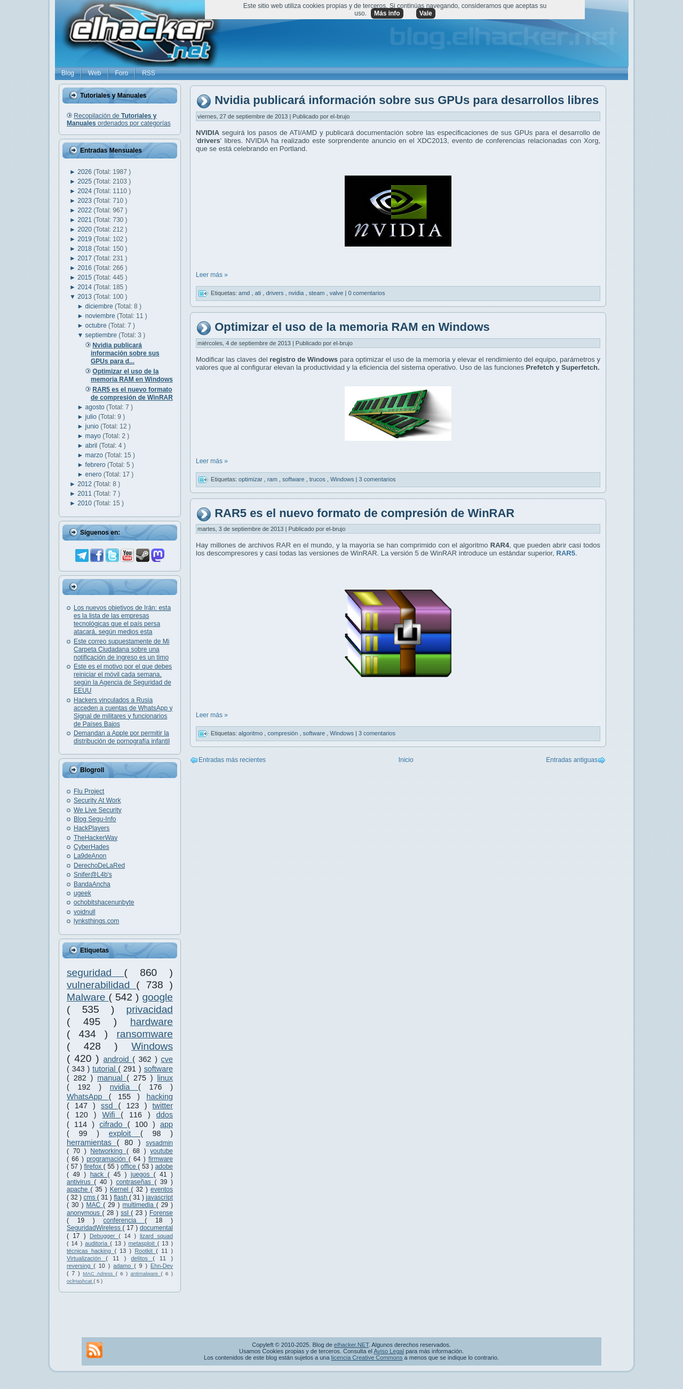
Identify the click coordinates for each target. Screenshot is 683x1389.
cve (167, 1059)
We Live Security (98, 810)
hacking (159, 1096)
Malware (88, 997)
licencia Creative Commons (367, 1357)
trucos (318, 478)
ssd (109, 1105)
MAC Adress (99, 1273)
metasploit (143, 1243)
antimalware (145, 1273)
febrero (96, 465)
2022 (85, 210)
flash (121, 1197)
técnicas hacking (90, 1251)
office (129, 1166)
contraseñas (135, 1182)
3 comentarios (377, 478)
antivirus (80, 1182)
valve (337, 293)
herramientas (92, 1142)
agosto (95, 407)
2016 (85, 268)
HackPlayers (91, 828)
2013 (85, 296)
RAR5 (566, 553)
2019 (85, 239)
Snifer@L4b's (93, 874)
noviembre (101, 316)
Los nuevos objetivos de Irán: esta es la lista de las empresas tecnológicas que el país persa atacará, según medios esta (122, 620)
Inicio (406, 760)
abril (92, 445)
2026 (85, 172)
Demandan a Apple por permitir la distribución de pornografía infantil (122, 737)
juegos (142, 1174)
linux (165, 1078)
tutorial (105, 1069)
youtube (161, 1151)
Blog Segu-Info (95, 819)
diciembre (100, 306)
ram (273, 478)
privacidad (149, 1009)
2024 (85, 191)
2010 (85, 503)
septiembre (102, 335)
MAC (94, 1205)
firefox (93, 1166)
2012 (85, 484)
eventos (161, 1189)
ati (259, 293)
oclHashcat (80, 1281)
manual (111, 1078)
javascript (159, 1197)
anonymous (84, 1213)
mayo (94, 436)
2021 (85, 220)
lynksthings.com (96, 921)
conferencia (124, 1220)
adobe (164, 1166)
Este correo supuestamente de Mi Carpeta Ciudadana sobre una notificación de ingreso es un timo (121, 649)
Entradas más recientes (232, 760)
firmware (160, 1159)
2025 (85, 181)
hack (99, 1174)
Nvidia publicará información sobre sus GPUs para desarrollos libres (407, 100)
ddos (164, 1114)
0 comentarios (366, 293)
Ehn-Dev (161, 1266)
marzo (95, 455)
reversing (80, 1266)
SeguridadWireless (94, 1228)
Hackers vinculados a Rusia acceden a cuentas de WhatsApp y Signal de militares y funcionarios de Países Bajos (123, 712)
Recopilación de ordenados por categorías (119, 119)
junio (93, 426)
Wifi (111, 1114)
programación (107, 1159)
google (157, 997)
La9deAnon (90, 856)
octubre (96, 325)
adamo (123, 1266)
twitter (163, 1105)
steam (318, 293)
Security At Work (97, 800)
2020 (85, 229)
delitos (142, 1258)
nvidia (124, 1087)
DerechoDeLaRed (99, 865)
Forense (161, 1213)
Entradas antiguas (572, 760)
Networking (108, 1151)
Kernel (120, 1189)
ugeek (82, 893)
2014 (85, 287)
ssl (126, 1213)
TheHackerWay (95, 838)
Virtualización (86, 1258)
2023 (85, 200)
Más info (387, 13)
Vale (425, 13)
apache (78, 1189)
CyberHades (91, 847)
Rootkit (145, 1251)
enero (94, 474)
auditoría (97, 1243)
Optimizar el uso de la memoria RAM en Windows (352, 327)
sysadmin (159, 1143)
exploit (124, 1133)
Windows (152, 1046)
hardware (151, 1021)
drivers (275, 293)
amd (245, 293)
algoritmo (251, 733)
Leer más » (212, 275)
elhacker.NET (351, 1345)
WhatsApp (88, 1096)
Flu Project (89, 791)
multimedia (139, 1205)
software (158, 1069)
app (166, 1124)
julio (92, 416)
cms (90, 1197)
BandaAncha (92, 884)
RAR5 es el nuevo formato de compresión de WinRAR (364, 513)
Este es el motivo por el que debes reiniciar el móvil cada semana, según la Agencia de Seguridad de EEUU (123, 678)
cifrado (113, 1124)
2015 (85, 277)
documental (156, 1228)
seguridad (95, 972)
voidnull (85, 912)
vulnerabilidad (101, 984)
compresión (283, 733)
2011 (85, 493)
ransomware (144, 1033)
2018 (85, 248)
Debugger (104, 1236)
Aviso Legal (389, 1351)
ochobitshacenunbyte (104, 902)
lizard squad (156, 1236)
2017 (85, 258)
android (118, 1059)
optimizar (251, 478)
